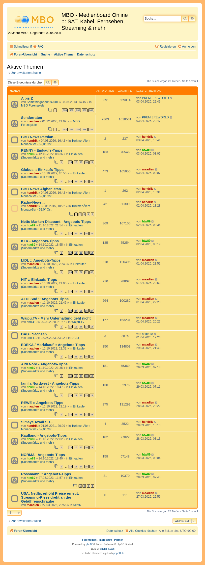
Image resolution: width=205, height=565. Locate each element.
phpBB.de (119, 553)
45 (76, 181)
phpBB (89, 544)
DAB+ (75, 338)
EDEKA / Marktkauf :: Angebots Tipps (53, 345)
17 (81, 162)
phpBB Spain (107, 548)
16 (76, 162)
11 (76, 253)
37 (91, 233)
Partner (118, 539)
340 (91, 110)
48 (91, 181)
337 (71, 110)
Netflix (77, 505)
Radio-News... (33, 202)
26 (86, 311)
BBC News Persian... (38, 137)
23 (70, 311)
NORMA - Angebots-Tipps (43, 455)
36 (86, 233)
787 (91, 129)
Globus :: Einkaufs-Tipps (42, 170)
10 (70, 253)
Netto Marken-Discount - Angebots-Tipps (56, 222)
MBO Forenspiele (32, 105)
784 (71, 129)
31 (86, 272)
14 (91, 253)
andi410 (32, 322)
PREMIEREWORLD (155, 98)
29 (76, 272)
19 (91, 162)
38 (91, 414)
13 (86, 253)
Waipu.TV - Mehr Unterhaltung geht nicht (56, 318)
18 (86, 162)
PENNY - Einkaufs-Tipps (41, 150)
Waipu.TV (78, 322)
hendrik (32, 140)
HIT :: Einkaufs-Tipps (39, 280)
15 (70, 162)
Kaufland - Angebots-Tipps (44, 435)
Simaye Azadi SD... (37, 422)
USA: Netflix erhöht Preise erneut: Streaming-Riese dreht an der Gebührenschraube (50, 497)
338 (78, 110)
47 (86, 181)
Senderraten (31, 118)
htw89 (31, 154)
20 (81, 291)
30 (81, 272)
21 (86, 291)
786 (85, 129)
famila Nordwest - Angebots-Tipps (50, 383)
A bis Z (27, 98)
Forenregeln (89, 539)
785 (78, 129)
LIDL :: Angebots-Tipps (40, 260)
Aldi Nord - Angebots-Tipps (44, 364)
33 (70, 233)
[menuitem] (38, 46)
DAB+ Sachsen (34, 334)
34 (76, 233)
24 (76, 311)
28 (70, 272)
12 (81, 253)
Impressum (105, 539)
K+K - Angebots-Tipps (40, 241)
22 (91, 291)
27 (91, 311)
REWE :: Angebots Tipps (42, 403)
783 (65, 129)
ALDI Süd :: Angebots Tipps (45, 299)
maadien (33, 121)
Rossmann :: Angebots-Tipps (46, 474)
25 (81, 311)
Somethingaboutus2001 (43, 102)
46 (81, 181)
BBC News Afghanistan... (42, 189)
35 (81, 233)
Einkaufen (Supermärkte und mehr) (52, 155)
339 (85, 110)
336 (65, 110)
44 (70, 181)
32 (91, 272)
